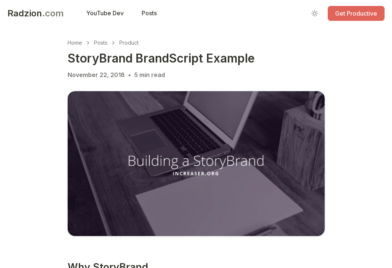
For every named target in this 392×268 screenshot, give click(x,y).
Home (75, 42)
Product (129, 42)
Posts (100, 42)
